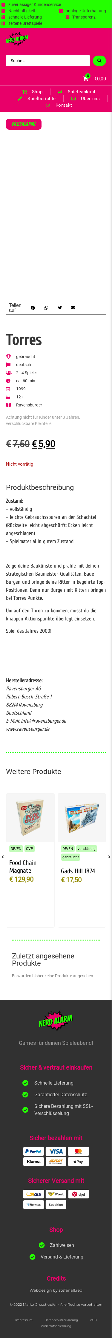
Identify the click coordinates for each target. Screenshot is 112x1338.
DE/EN (16, 849)
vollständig (87, 849)
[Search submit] (99, 61)
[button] (32, 307)
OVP (29, 849)
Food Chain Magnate (22, 866)
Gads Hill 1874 (78, 871)
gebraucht (70, 857)
